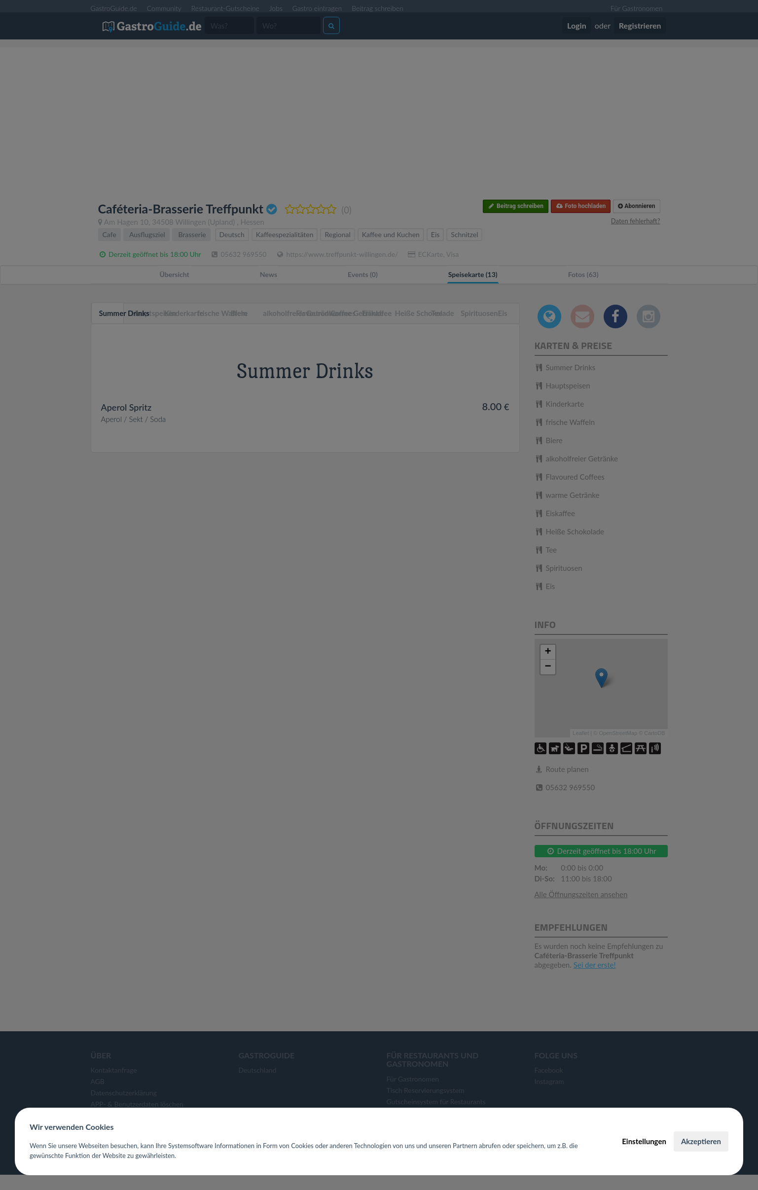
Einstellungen (644, 1141)
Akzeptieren (701, 1141)
